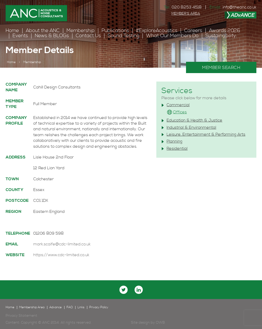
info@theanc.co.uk (239, 7)
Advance (55, 307)
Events (20, 36)
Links (81, 307)
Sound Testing (123, 36)
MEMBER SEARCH (221, 68)
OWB (160, 322)
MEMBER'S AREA (185, 13)
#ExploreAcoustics (156, 31)
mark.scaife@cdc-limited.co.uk (62, 244)
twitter (123, 290)
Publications (115, 31)
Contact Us (88, 36)
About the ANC (43, 31)
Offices (180, 112)
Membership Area (32, 307)
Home (12, 31)
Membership (81, 31)
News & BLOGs (52, 36)
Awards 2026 (224, 31)
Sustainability (220, 36)
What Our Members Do (172, 36)
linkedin (139, 290)
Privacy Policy (98, 307)
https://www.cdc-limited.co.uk (61, 254)
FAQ (70, 307)
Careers (193, 31)
